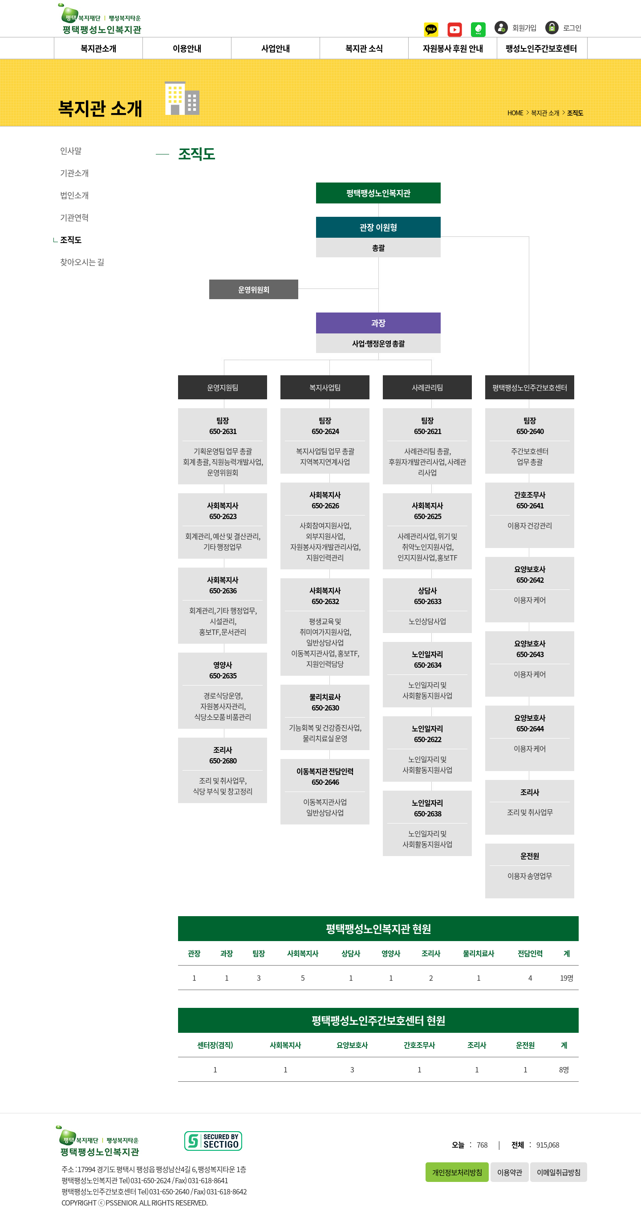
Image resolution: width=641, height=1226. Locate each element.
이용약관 (509, 1172)
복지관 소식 (364, 48)
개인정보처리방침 (457, 1172)
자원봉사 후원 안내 (453, 48)
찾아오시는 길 (82, 262)
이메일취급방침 (558, 1172)
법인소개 (74, 195)
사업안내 (275, 48)
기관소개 (74, 173)
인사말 (70, 150)
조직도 (70, 239)
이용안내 (187, 48)
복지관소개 (98, 48)
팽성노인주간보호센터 (541, 48)
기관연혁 (74, 217)
